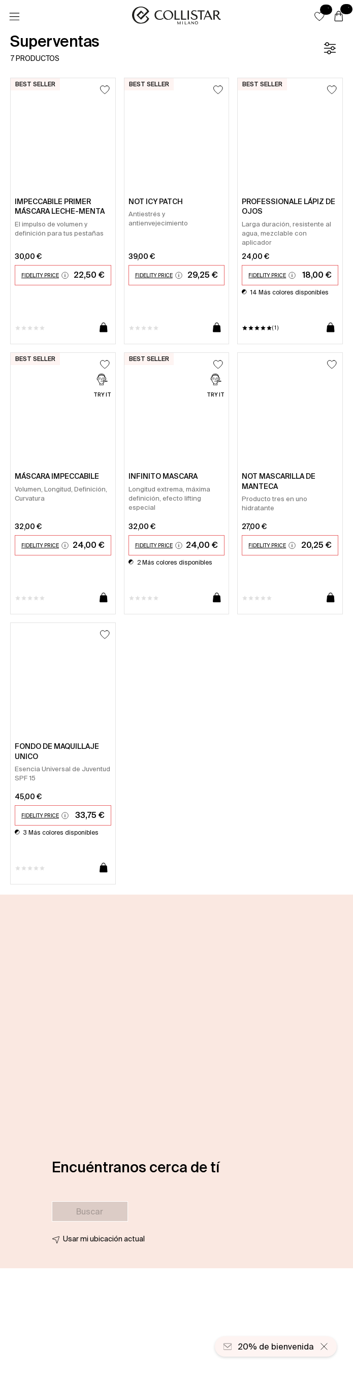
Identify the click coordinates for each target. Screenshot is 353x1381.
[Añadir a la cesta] (103, 328)
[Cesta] (339, 17)
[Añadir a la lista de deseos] (105, 89)
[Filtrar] (329, 48)
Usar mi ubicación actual (104, 1239)
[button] (319, 16)
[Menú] (14, 17)
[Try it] (102, 386)
